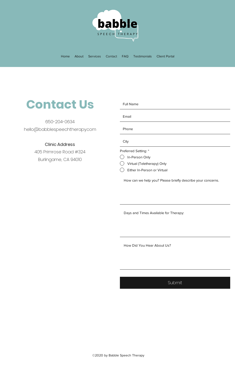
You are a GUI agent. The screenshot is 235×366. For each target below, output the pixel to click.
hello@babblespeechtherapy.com (60, 129)
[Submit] (175, 283)
